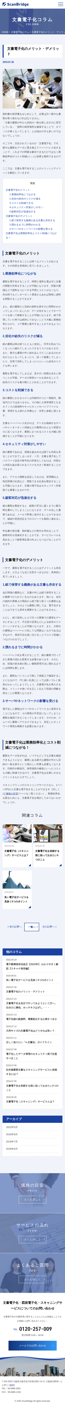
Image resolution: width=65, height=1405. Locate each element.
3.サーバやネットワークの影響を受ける (31, 229)
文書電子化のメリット (18, 190)
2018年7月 (12, 1141)
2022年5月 (12, 1127)
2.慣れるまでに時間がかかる (25, 224)
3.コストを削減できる (21, 203)
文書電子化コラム (20, 32)
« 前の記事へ (14, 926)
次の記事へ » (49, 926)
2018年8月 (12, 1134)
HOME (5, 32)
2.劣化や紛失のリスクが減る (25, 198)
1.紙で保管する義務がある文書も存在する (32, 220)
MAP (12, 1385)
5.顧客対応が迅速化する (22, 211)
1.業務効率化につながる (22, 194)
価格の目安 (12, 793)
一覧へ (31, 927)
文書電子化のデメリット (19, 216)
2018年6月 (12, 1148)
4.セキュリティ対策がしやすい (26, 207)
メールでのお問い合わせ (32, 1345)
